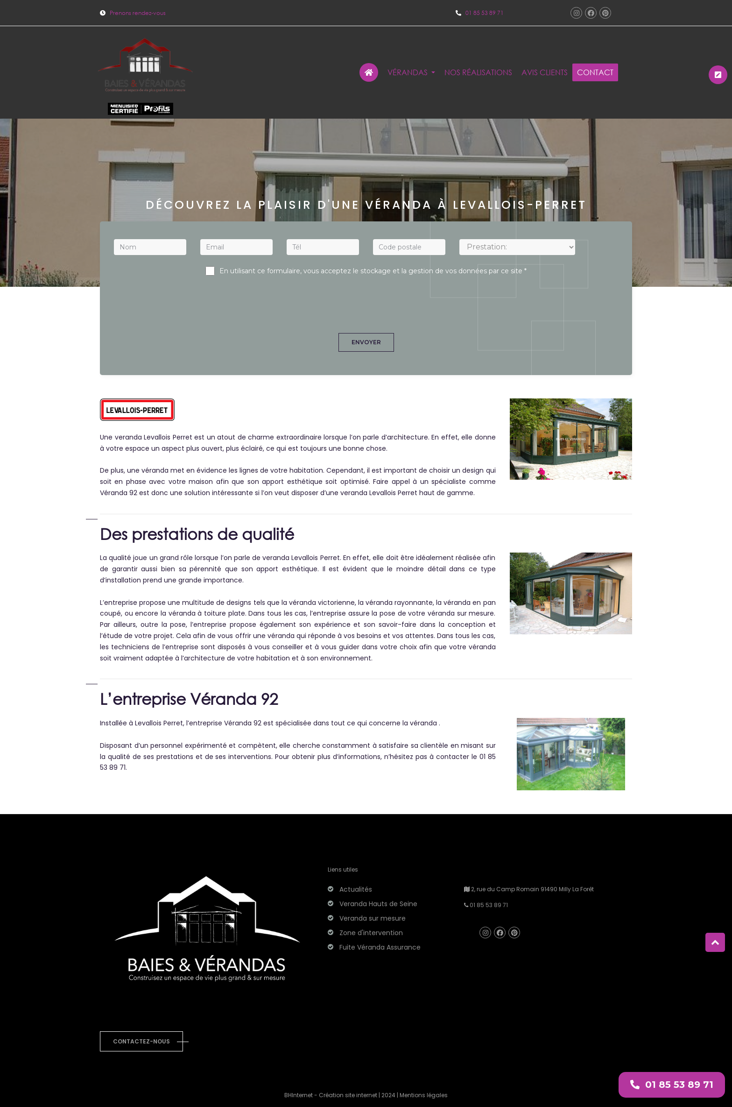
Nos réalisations (478, 72)
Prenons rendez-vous (133, 13)
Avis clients (544, 72)
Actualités (355, 889)
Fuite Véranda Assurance (380, 947)
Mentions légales (424, 1095)
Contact (595, 72)
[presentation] (366, 298)
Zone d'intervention (371, 932)
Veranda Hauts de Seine (378, 903)
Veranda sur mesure (372, 918)
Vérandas (408, 72)
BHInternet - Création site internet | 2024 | (342, 1095)
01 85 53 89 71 (484, 13)
